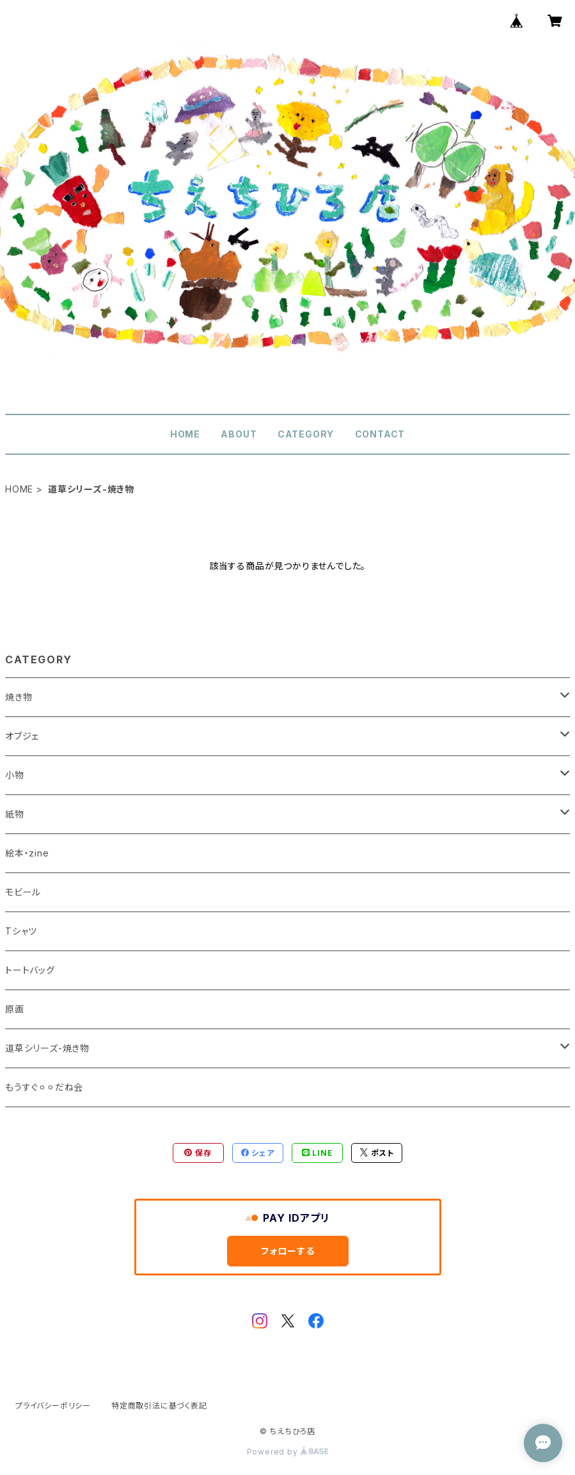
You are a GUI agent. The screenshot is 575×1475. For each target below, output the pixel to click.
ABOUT (238, 434)
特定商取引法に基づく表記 (159, 1405)
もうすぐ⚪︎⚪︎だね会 (44, 1087)
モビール (23, 892)
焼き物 (18, 696)
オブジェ (22, 735)
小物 (14, 774)
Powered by (288, 1451)
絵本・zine (27, 853)
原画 (14, 1009)
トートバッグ (30, 970)
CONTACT (380, 434)
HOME (185, 434)
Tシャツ (21, 931)
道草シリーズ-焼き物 (47, 1048)
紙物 (14, 813)
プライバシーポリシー (53, 1405)
